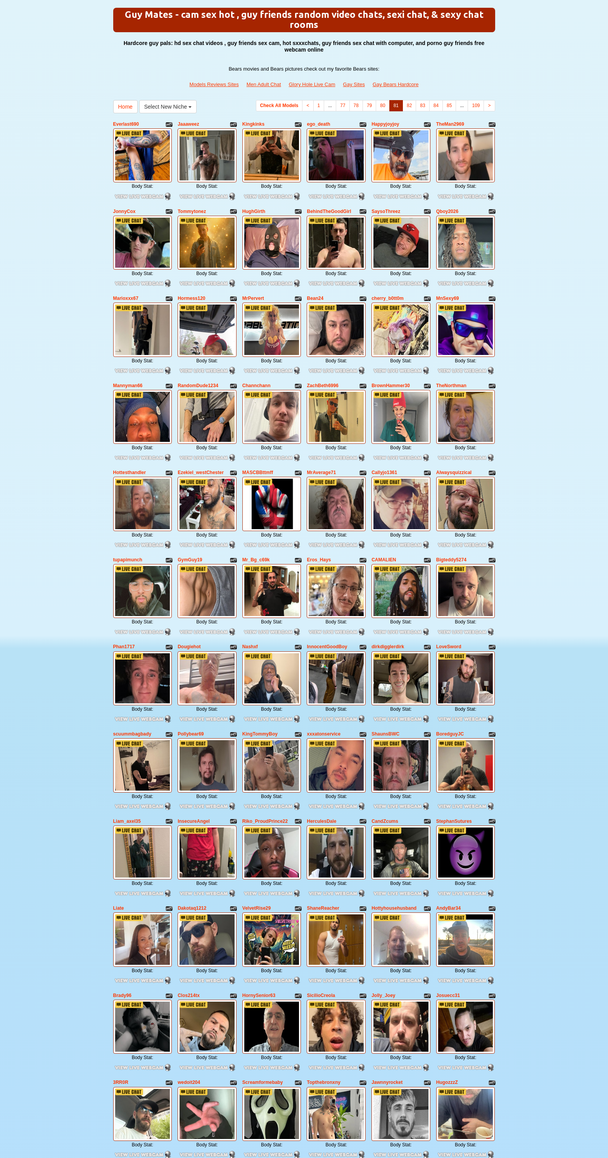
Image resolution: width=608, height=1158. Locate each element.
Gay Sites (354, 84)
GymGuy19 (190, 512)
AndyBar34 (448, 823)
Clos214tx (189, 901)
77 (342, 105)
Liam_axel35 (127, 745)
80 (382, 105)
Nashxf (250, 590)
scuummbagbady (132, 668)
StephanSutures (454, 745)
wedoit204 (189, 978)
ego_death (318, 124)
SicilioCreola (321, 901)
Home (125, 107)
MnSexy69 (447, 279)
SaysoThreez (385, 201)
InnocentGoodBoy (327, 590)
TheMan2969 (450, 124)
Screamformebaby (262, 978)
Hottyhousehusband (393, 823)
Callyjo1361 (384, 435)
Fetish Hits (298, 1139)
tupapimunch (127, 512)
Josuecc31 (448, 901)
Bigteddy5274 (451, 512)
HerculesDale (321, 745)
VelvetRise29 (256, 823)
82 (409, 105)
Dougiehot (189, 590)
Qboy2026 (447, 201)
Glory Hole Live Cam (312, 84)
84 (436, 105)
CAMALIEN (383, 512)
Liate (118, 823)
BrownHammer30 (390, 357)
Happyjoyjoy (385, 124)
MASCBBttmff (257, 435)
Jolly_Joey (383, 901)
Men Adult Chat (264, 84)
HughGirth (253, 201)
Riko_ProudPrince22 (265, 745)
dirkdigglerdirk (387, 590)
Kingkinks (253, 124)
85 (449, 105)
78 (356, 105)
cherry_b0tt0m (387, 279)
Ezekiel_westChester (201, 435)
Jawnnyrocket (386, 978)
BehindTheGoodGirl (329, 201)
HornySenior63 (258, 901)
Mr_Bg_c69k (256, 512)
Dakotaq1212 (192, 823)
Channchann (256, 357)
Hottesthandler (129, 435)
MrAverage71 (321, 435)
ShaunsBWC (385, 668)
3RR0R (120, 978)
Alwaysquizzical (454, 435)
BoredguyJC (450, 668)
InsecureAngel (194, 745)
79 (369, 105)
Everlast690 (126, 124)
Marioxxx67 (125, 279)
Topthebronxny (323, 978)
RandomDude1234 (198, 357)
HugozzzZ (447, 978)
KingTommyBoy (260, 668)
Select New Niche (168, 107)
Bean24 (315, 279)
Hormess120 (191, 279)
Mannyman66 (128, 357)
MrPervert (253, 279)
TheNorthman (451, 357)
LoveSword (448, 590)
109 (476, 105)
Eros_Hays (319, 512)
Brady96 (122, 901)
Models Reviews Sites (214, 84)
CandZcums (384, 745)
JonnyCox (124, 201)
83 (422, 105)
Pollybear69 (191, 668)
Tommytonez (192, 201)
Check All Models (279, 105)
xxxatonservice (323, 668)
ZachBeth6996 (322, 357)
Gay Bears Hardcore (396, 84)
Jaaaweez (188, 124)
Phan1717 (124, 590)
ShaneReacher (323, 823)
